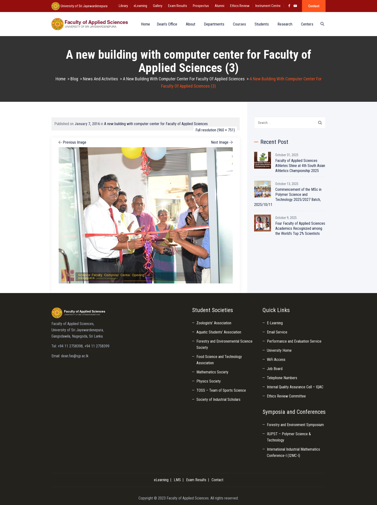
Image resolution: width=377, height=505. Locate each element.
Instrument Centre (268, 6)
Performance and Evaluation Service (294, 341)
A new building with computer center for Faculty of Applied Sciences (156, 123)
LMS (177, 480)
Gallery (157, 6)
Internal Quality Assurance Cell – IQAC (295, 387)
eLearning (140, 6)
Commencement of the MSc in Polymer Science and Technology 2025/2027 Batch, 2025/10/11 (287, 197)
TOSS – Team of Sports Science (221, 390)
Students (260, 24)
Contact (313, 6)
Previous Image (71, 142)
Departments (212, 24)
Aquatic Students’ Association (218, 332)
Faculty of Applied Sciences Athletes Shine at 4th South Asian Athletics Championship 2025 (300, 165)
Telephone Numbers (282, 378)
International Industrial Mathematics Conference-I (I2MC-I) (293, 452)
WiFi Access (276, 359)
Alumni (219, 6)
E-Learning (275, 323)
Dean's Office (165, 24)
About (189, 24)
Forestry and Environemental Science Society (224, 344)
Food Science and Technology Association (219, 359)
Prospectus (201, 6)
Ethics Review (240, 6)
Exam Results (177, 6)
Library (123, 6)
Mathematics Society (212, 372)
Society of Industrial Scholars (218, 399)
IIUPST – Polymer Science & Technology (289, 437)
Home (143, 24)
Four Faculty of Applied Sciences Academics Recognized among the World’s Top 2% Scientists (300, 228)
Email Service (277, 332)
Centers (306, 24)
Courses (238, 24)
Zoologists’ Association (213, 323)
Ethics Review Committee (286, 396)
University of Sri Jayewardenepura (83, 6)
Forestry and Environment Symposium (295, 424)
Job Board (275, 368)
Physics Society (208, 381)
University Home (279, 350)
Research (283, 24)
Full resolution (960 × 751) (215, 130)
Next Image (222, 142)
